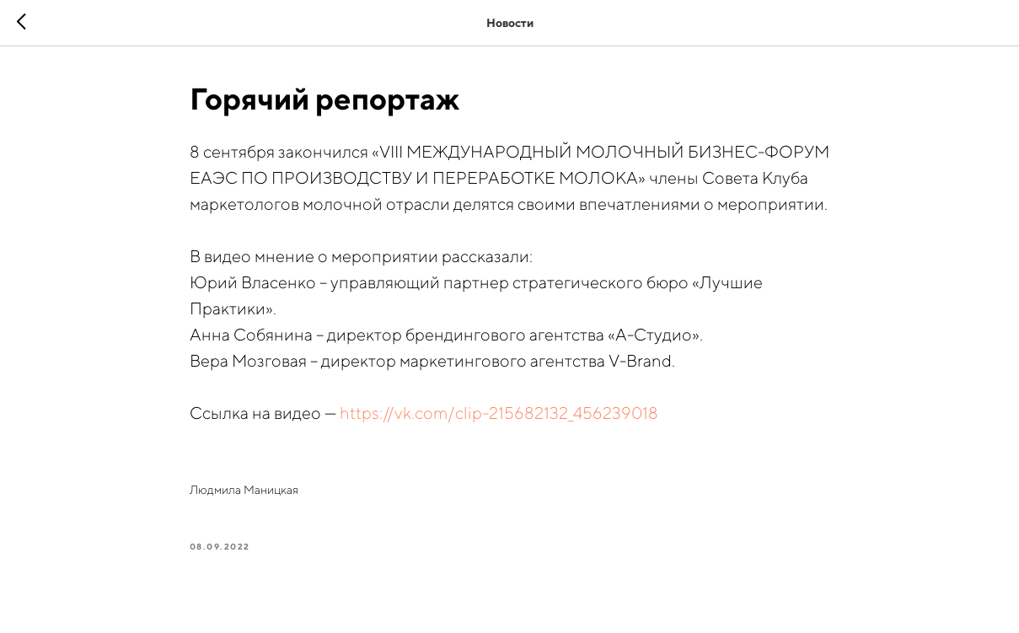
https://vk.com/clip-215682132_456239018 (499, 412)
